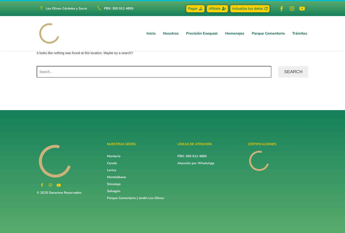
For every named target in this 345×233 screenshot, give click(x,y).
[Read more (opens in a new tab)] (113, 8)
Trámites (299, 33)
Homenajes (234, 33)
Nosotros (171, 33)
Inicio (151, 33)
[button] (63, 8)
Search (293, 71)
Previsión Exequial (202, 33)
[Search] (154, 72)
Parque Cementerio (268, 33)
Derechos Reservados (65, 192)
